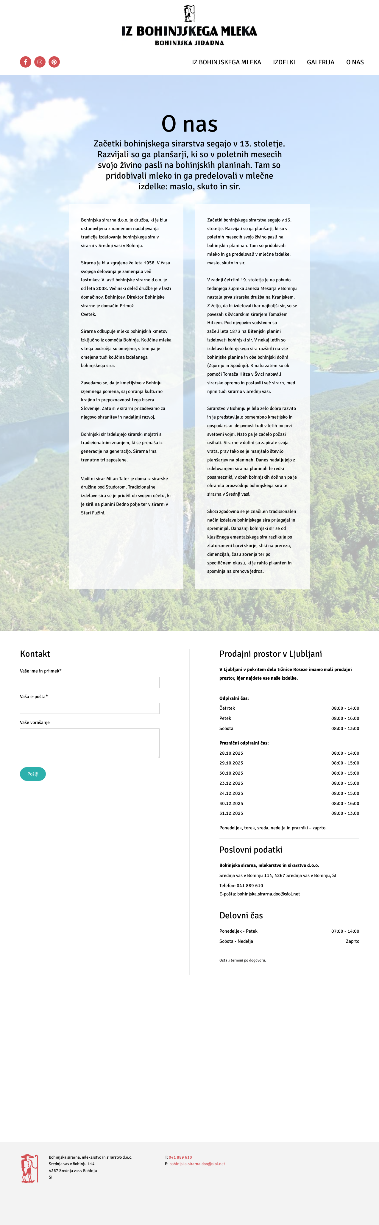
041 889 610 (180, 1157)
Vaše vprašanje (35, 722)
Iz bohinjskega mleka (226, 62)
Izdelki (284, 62)
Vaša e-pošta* (34, 697)
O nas (355, 62)
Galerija (320, 62)
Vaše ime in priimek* (41, 671)
